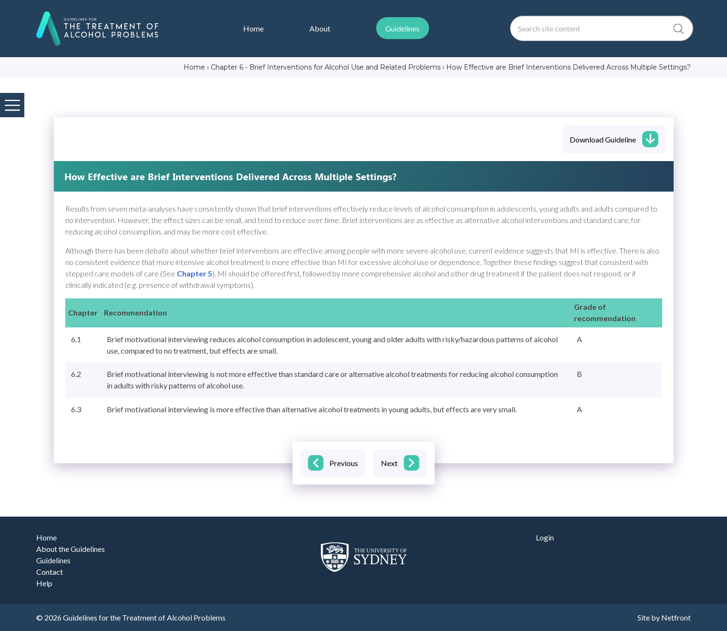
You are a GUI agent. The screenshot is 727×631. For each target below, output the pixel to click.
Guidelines (53, 560)
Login (545, 537)
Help (44, 583)
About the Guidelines (70, 548)
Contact (49, 571)
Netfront (676, 617)
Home (46, 537)
